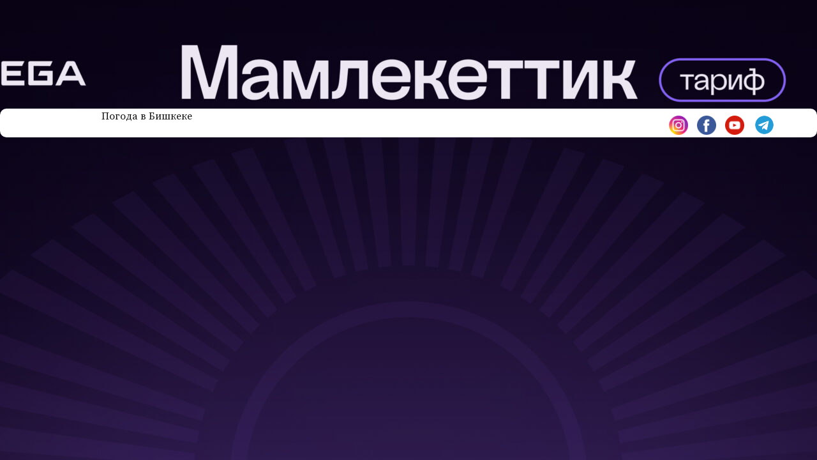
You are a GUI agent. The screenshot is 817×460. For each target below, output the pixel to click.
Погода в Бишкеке (146, 116)
